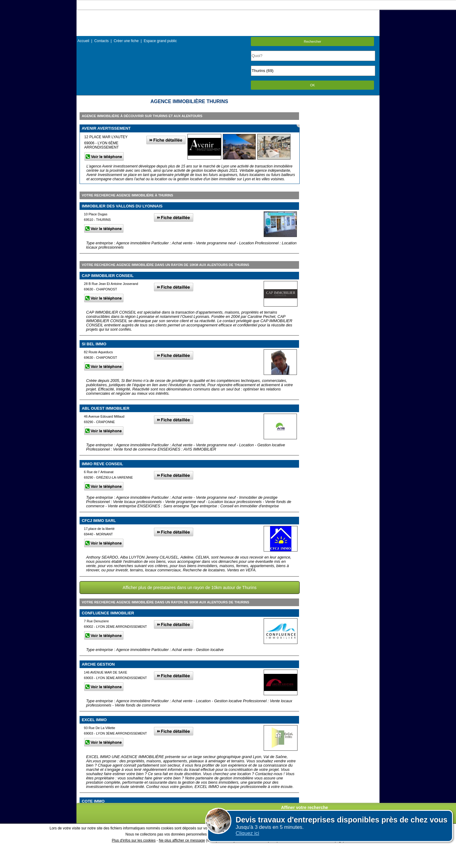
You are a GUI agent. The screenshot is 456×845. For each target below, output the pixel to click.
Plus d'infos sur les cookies (134, 840)
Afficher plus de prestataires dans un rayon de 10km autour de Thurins (189, 587)
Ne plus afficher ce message (182, 840)
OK (312, 85)
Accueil (83, 41)
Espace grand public (160, 41)
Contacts (101, 41)
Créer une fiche (126, 41)
